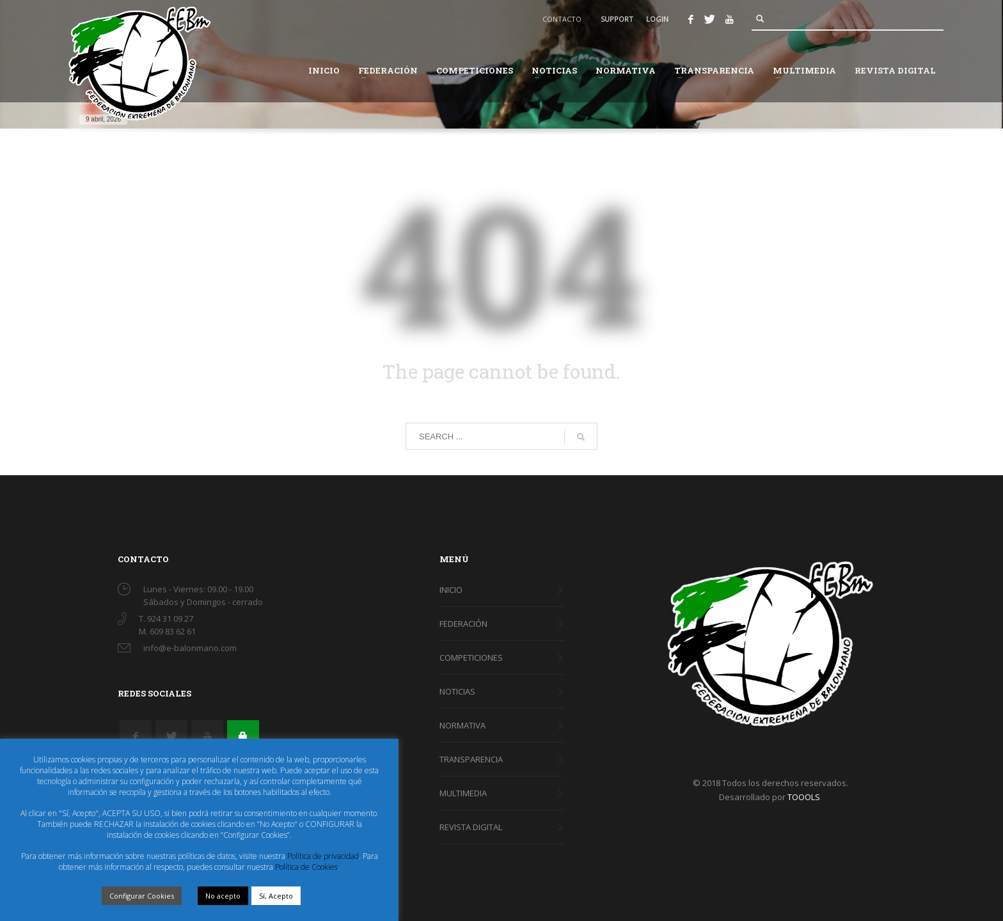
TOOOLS (803, 797)
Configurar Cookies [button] (141, 896)
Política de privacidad (323, 856)
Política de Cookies (306, 867)
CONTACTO (561, 19)
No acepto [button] (223, 896)
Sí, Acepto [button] (276, 896)
